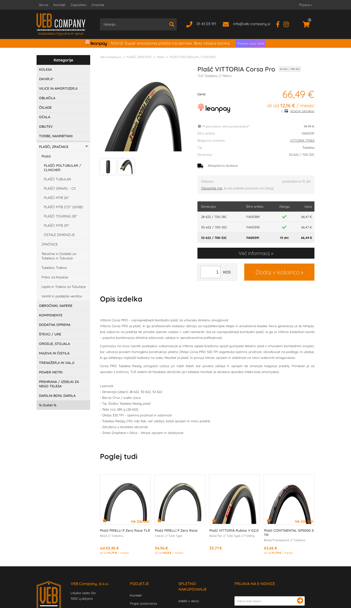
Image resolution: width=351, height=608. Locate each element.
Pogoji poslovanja (143, 603)
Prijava (305, 5)
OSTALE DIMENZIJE (59, 235)
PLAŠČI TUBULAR (57, 179)
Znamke (97, 5)
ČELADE (45, 107)
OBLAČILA (47, 98)
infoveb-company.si (251, 23)
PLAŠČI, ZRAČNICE (53, 147)
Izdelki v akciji (188, 601)
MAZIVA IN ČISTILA (54, 353)
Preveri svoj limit (250, 43)
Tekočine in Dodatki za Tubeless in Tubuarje (58, 256)
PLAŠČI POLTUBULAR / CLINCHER (62, 167)
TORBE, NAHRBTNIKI (56, 136)
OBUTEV (46, 126)
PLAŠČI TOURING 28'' (60, 216)
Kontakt (59, 5)
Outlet (48, 405)
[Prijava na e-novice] (300, 601)
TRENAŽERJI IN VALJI (56, 363)
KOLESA (45, 69)
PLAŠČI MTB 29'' (56, 225)
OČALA (44, 117)
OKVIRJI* (46, 79)
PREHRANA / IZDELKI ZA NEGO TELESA (59, 384)
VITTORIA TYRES (302, 140)
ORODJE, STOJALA (54, 344)
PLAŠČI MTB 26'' (56, 198)
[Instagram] (287, 23)
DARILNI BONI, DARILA (57, 395)
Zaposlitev (78, 5)
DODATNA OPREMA (54, 325)
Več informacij (254, 253)
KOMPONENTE (50, 315)
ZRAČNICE (49, 244)
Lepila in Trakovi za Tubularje (63, 286)
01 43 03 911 (206, 23)
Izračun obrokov (302, 111)
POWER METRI (51, 372)
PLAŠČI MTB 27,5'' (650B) (63, 207)
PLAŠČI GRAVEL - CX (60, 188)
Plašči (46, 156)
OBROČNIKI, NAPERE (55, 306)
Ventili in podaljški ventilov (61, 296)
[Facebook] (279, 23)
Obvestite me (211, 188)
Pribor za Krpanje (54, 277)
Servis (44, 5)
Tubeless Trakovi (54, 267)
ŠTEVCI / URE (50, 334)
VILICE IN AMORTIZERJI (58, 88)
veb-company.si (110, 57)
